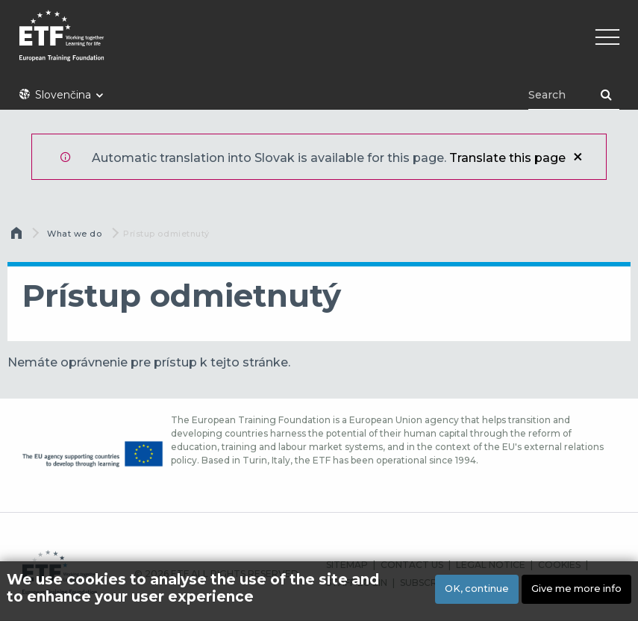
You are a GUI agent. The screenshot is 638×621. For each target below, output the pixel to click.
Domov (17, 236)
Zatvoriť (578, 157)
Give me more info (576, 588)
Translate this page (507, 158)
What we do (74, 233)
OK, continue (477, 588)
